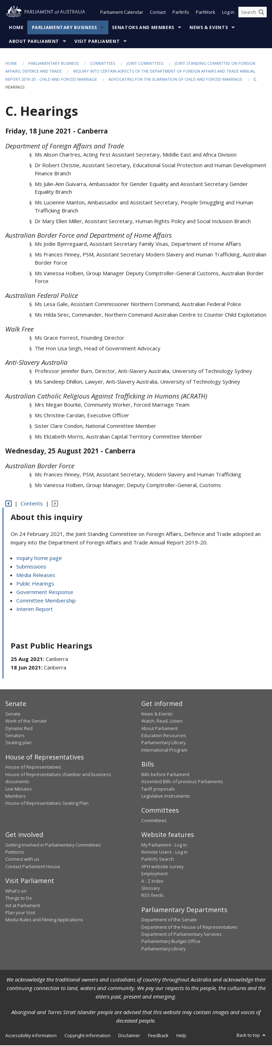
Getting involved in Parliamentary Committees (53, 845)
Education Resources (163, 736)
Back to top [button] (252, 1036)
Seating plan (18, 743)
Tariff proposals (158, 789)
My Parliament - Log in (164, 845)
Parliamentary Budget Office (170, 942)
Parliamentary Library (163, 743)
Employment (154, 874)
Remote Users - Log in (164, 852)
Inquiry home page (39, 558)
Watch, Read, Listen (161, 722)
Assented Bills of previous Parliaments (182, 782)
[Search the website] (252, 13)
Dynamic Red (19, 729)
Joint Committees (144, 64)
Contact (158, 13)
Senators (15, 736)
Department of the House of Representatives (189, 928)
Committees (102, 64)
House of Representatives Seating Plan (47, 804)
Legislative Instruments (165, 796)
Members (15, 796)
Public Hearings (35, 584)
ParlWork (205, 13)
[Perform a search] (261, 13)
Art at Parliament (22, 906)
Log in (228, 13)
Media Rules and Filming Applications (44, 920)
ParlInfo (180, 13)
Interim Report (34, 609)
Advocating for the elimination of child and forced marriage (175, 80)
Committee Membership (46, 601)
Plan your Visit (20, 913)
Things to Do (18, 899)
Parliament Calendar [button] (121, 13)
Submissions (31, 567)
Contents (32, 504)
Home (16, 28)
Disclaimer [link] (129, 1036)
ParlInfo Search (157, 860)
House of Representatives (33, 768)
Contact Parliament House (32, 867)
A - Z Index (152, 881)
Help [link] (181, 1036)
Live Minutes (18, 789)
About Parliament (34, 42)
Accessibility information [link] (31, 1036)
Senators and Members (143, 28)
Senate (13, 714)
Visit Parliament (97, 42)
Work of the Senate (26, 722)
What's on (16, 891)
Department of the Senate (169, 920)
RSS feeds (152, 896)
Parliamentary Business (64, 28)
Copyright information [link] (87, 1036)
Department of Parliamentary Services (181, 935)
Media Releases (35, 575)
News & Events (208, 28)
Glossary (150, 889)
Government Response (44, 592)
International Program (164, 750)
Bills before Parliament (165, 775)
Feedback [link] (158, 1036)
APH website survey (162, 867)
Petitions (14, 852)
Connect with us (22, 860)
